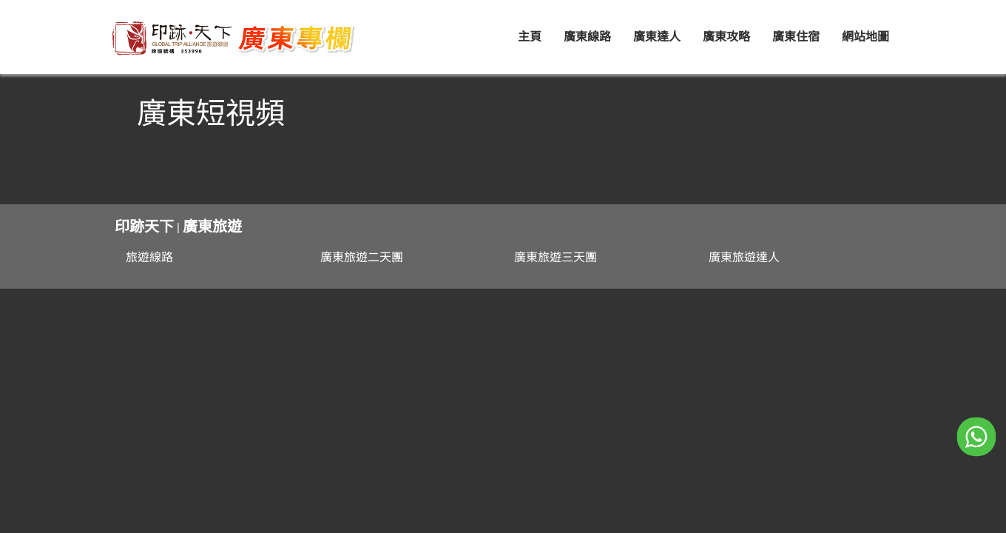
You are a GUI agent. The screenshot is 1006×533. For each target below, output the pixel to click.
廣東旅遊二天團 (361, 257)
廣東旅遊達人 (744, 257)
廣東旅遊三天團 (555, 257)
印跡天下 (144, 226)
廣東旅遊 (212, 226)
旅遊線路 (149, 257)
